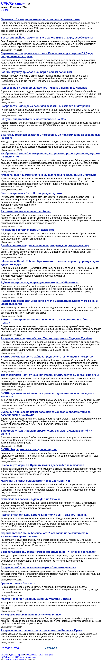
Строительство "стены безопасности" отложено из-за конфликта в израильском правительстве (44, 535)
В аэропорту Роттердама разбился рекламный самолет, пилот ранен (45, 106)
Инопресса (31, 657)
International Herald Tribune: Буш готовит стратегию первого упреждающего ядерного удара (50, 263)
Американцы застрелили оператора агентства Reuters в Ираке (41, 630)
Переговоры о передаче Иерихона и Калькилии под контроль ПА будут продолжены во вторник (47, 55)
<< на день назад (10, 648)
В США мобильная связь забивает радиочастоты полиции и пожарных (47, 356)
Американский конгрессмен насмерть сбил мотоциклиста (38, 567)
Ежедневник (31, 655)
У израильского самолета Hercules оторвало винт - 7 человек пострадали (48, 551)
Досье (13, 655)
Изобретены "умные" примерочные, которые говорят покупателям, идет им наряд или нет (50, 155)
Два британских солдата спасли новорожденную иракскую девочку (45, 245)
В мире (4, 10)
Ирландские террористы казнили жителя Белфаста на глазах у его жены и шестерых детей (49, 302)
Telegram (49, 655)
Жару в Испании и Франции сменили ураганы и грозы (36, 598)
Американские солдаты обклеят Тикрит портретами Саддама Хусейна (46, 338)
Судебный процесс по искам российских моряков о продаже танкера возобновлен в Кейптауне (46, 413)
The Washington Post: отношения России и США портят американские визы (50, 374)
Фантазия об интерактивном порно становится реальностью (40, 19)
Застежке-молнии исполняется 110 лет (26, 211)
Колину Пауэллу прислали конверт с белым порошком (36, 72)
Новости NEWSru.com (13, 659)
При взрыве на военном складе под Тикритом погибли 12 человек (44, 87)
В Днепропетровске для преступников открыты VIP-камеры (39, 282)
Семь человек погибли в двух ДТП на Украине (31, 499)
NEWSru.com (13, 4)
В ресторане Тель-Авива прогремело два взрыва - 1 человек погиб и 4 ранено (46, 432)
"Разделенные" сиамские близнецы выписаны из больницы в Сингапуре (48, 174)
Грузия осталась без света (18, 583)
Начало (5, 655)
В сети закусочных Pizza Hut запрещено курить (31, 193)
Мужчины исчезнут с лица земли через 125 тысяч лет (35, 480)
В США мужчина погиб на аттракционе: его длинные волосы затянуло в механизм (47, 395)
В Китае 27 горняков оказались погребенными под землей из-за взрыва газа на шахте (50, 136)
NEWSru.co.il (7, 657)
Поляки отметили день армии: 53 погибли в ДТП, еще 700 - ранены (44, 514)
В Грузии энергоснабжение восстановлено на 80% (33, 119)
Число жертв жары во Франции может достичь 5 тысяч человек (42, 465)
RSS (41, 655)
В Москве (19, 657)
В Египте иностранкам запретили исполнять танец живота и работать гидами (46, 321)
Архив (21, 655)
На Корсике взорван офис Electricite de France (31, 614)
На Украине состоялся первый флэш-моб (27, 229)
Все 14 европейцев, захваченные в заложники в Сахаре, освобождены (47, 37)
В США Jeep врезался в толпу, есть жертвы (29, 449)
